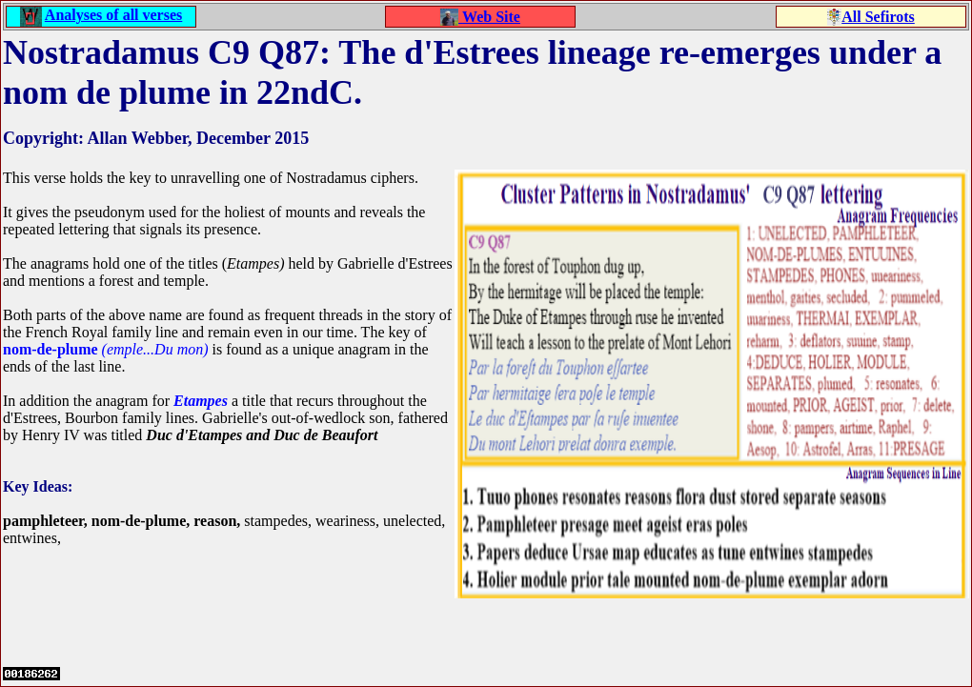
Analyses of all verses (113, 15)
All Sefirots (878, 17)
